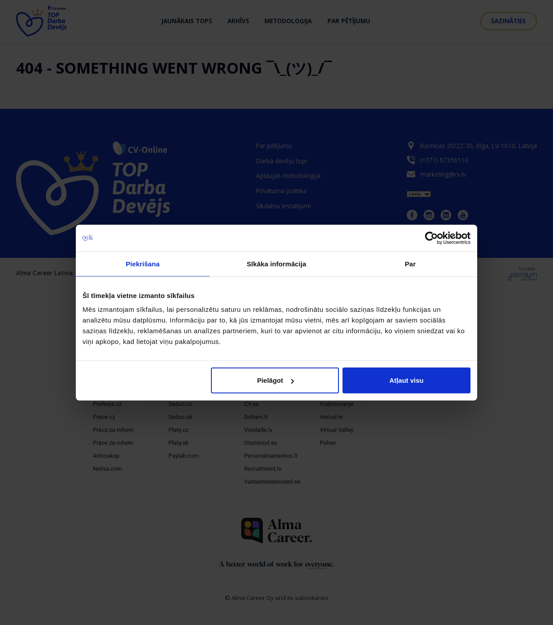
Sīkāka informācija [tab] (276, 263)
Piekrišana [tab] (143, 263)
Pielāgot (275, 380)
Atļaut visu (406, 380)
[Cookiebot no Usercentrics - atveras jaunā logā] (431, 237)
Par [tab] (410, 263)
